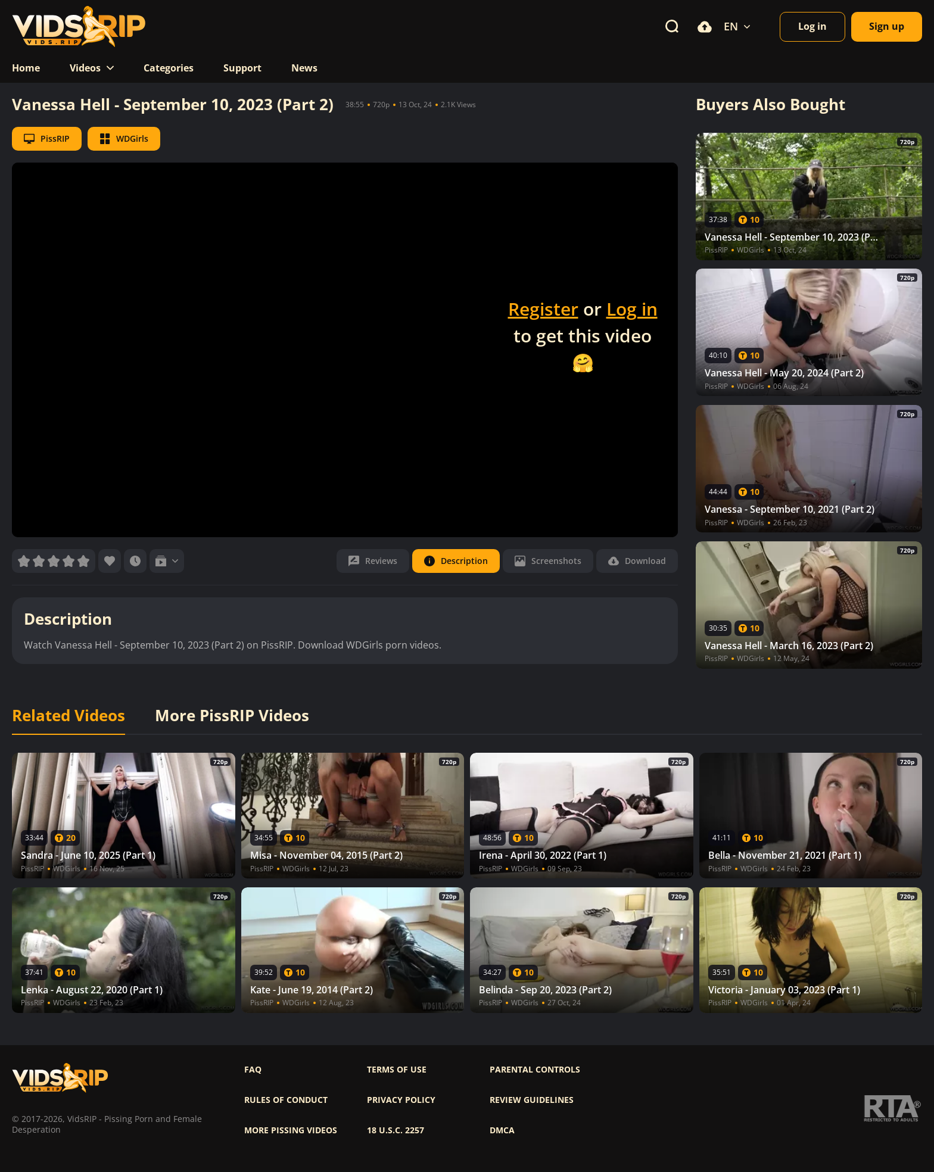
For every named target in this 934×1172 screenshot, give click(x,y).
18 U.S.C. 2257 (395, 1130)
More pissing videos (290, 1130)
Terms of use (396, 1069)
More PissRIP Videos (232, 716)
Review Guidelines (532, 1100)
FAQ (252, 1069)
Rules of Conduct (286, 1100)
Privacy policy (401, 1100)
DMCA (502, 1130)
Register (543, 309)
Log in (632, 309)
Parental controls (535, 1069)
